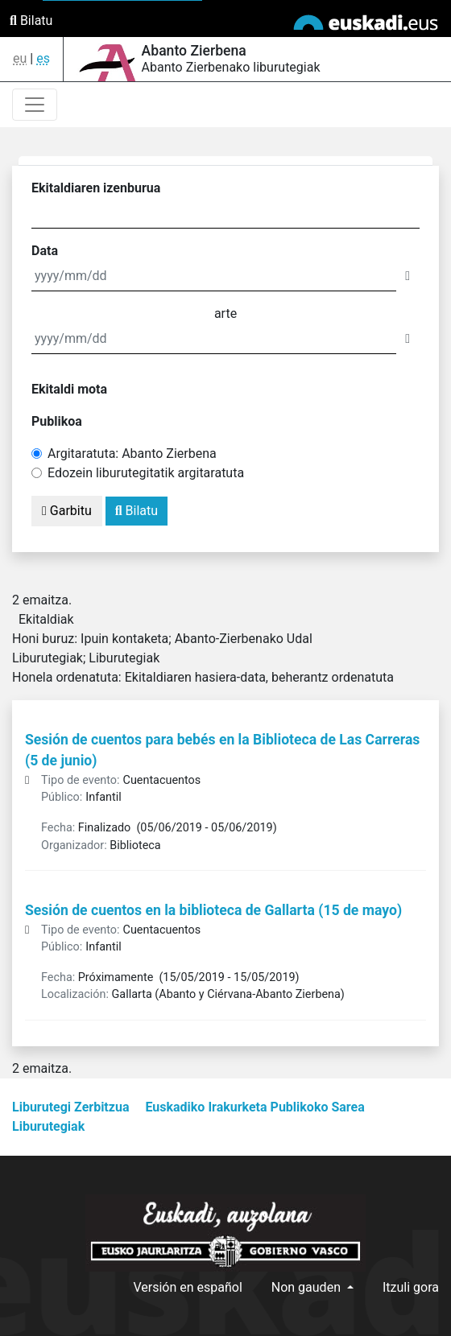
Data (44, 250)
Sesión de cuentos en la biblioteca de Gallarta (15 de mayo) (213, 910)
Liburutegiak (48, 1126)
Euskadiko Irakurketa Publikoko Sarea (254, 1107)
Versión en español (187, 1287)
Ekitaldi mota (69, 389)
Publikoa (56, 421)
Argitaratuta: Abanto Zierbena (132, 453)
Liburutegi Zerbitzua (70, 1107)
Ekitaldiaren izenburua (95, 188)
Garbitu (67, 510)
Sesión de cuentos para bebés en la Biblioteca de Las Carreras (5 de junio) (222, 750)
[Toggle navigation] (34, 105)
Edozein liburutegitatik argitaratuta (146, 472)
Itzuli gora (411, 1287)
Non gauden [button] (307, 1287)
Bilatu (31, 20)
